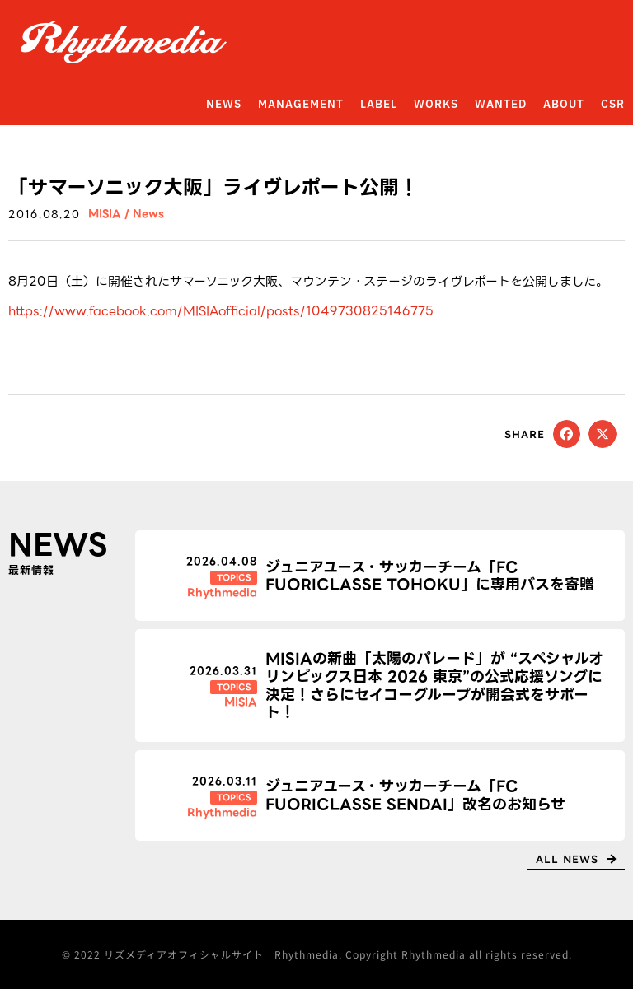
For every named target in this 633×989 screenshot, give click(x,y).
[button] (567, 434)
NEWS (223, 104)
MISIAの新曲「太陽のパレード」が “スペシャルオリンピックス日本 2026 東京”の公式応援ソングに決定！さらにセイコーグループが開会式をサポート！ (434, 685)
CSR (613, 104)
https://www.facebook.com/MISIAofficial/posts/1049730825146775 (221, 311)
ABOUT (563, 104)
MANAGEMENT (301, 104)
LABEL (378, 104)
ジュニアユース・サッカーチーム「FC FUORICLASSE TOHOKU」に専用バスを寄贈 (429, 576)
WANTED (501, 104)
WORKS (436, 104)
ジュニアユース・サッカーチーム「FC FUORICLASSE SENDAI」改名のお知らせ (415, 795)
